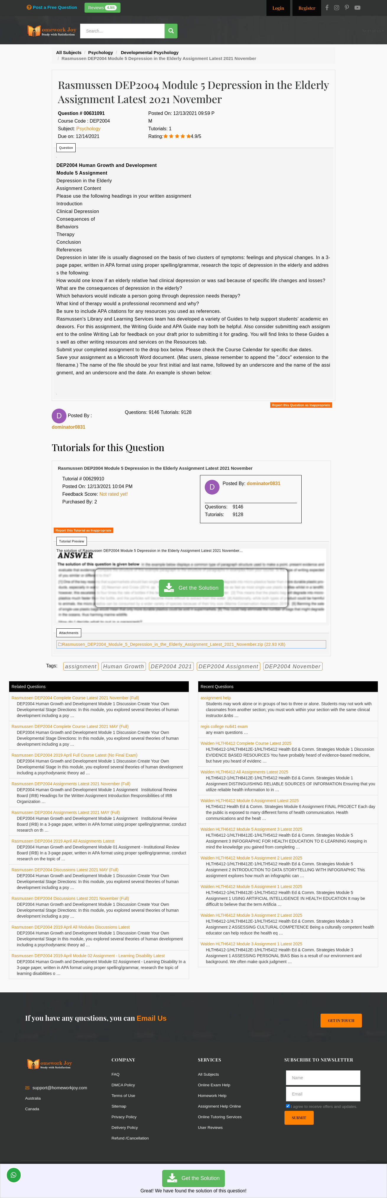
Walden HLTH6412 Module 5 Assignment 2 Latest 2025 (251, 858)
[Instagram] (337, 8)
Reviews (102, 7)
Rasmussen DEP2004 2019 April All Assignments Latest (63, 841)
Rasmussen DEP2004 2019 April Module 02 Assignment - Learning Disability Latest (88, 955)
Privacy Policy (125, 1116)
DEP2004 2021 (171, 666)
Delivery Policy (126, 1127)
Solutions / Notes (296, 30)
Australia (33, 1098)
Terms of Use (125, 1095)
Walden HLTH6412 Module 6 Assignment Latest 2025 (250, 800)
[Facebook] (327, 8)
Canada (33, 1108)
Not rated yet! (113, 494)
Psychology (88, 128)
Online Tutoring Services (222, 1116)
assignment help (216, 697)
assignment (81, 666)
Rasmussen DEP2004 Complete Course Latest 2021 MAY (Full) (70, 726)
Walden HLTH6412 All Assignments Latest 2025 (244, 772)
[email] (323, 1094)
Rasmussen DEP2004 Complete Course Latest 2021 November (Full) (75, 697)
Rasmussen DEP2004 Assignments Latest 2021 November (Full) (71, 783)
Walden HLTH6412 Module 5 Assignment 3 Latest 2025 (251, 829)
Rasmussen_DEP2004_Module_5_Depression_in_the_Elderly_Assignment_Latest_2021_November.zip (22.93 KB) (171, 644)
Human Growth (123, 666)
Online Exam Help (216, 1084)
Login (278, 8)
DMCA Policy (125, 1084)
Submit (299, 1118)
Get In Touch (340, 1020)
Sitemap (120, 1105)
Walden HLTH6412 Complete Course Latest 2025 (246, 743)
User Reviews (211, 1127)
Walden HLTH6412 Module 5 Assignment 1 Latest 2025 (251, 886)
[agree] (288, 1106)
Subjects (260, 30)
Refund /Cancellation (132, 1137)
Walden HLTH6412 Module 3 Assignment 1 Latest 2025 (251, 944)
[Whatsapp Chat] (14, 1175)
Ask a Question (342, 30)
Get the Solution (191, 588)
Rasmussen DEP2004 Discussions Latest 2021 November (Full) (70, 898)
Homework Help (214, 1095)
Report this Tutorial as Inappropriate (83, 530)
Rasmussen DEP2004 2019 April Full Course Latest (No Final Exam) (74, 755)
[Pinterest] (346, 8)
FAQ (116, 1074)
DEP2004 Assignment (228, 666)
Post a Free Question (52, 7)
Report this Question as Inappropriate (301, 405)
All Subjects (209, 1074)
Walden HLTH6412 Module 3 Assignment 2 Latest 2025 (251, 915)
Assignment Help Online (221, 1105)
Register (306, 8)
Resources (233, 30)
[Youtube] (357, 8)
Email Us (151, 1018)
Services (205, 30)
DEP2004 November (293, 666)
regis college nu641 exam (224, 726)
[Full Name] (323, 1077)
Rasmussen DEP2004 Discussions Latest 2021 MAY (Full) (65, 869)
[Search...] (123, 31)
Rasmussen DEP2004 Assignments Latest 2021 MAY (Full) (66, 812)
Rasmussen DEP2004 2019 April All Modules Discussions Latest (71, 927)
